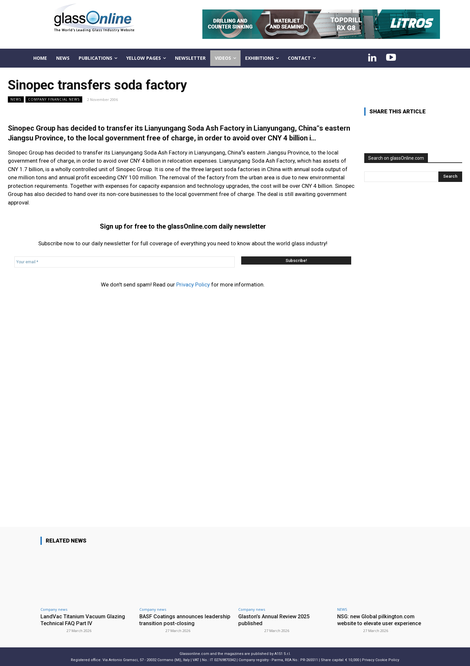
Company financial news (53, 99)
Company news (53, 609)
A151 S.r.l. (282, 653)
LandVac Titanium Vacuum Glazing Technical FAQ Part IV (83, 619)
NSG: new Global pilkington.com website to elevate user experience (381, 619)
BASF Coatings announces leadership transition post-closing (181, 619)
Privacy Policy (193, 284)
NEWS (16, 99)
